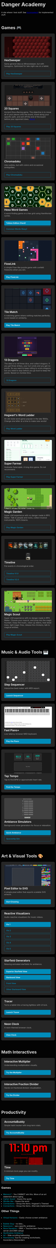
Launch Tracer (12, 1012)
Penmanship (8, 1237)
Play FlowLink (12, 277)
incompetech (32, 12)
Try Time (10, 1178)
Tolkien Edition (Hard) (16, 223)
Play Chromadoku (14, 175)
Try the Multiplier (14, 1072)
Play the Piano (12, 741)
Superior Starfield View (16, 971)
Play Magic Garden (14, 527)
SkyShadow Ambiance (13, 1233)
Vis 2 (8, 930)
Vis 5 (8, 949)
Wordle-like (8, 1201)
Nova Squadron (10, 1228)
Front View (11, 983)
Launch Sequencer (14, 695)
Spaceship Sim (13, 839)
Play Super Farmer (14, 477)
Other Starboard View (16, 989)
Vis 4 (8, 942)
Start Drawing (12, 902)
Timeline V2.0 (12, 579)
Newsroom (8, 1226)
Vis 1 (8, 924)
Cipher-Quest (9, 1199)
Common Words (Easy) (16, 229)
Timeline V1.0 (12, 573)
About (32, 119)
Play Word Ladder (14, 429)
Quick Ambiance (13, 833)
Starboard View (13, 977)
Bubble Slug (8, 1224)
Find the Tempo (13, 787)
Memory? (7, 1194)
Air (4, 1235)
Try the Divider (13, 1095)
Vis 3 (8, 936)
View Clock (11, 1035)
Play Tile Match (13, 325)
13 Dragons (11, 380)
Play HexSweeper (14, 74)
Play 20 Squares (13, 126)
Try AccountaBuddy (15, 1133)
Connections (8, 1203)
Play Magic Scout (14, 635)
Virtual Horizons (10, 1218)
